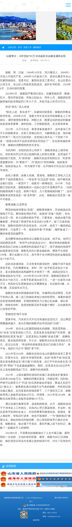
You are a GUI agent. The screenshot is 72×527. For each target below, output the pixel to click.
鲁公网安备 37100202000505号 (37, 505)
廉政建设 (37, 47)
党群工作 (27, 47)
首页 (20, 47)
